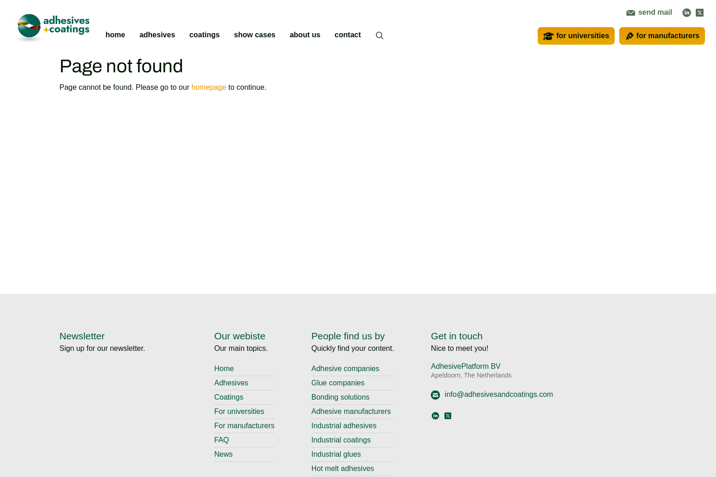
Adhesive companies (345, 368)
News (223, 454)
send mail (649, 12)
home (115, 35)
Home (224, 368)
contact (348, 35)
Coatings (228, 397)
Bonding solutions (340, 397)
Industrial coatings (341, 440)
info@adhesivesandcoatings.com (492, 394)
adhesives (157, 35)
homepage (208, 87)
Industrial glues (336, 454)
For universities (239, 411)
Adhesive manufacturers (351, 411)
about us (305, 35)
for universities (576, 36)
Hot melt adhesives (342, 468)
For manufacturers (244, 426)
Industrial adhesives (343, 426)
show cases (255, 35)
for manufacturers (662, 36)
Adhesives (231, 383)
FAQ (221, 440)
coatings (204, 35)
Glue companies (338, 383)
